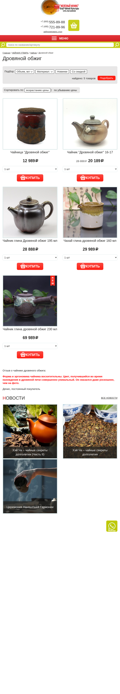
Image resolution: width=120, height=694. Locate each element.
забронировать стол (52, 31)
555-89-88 (53, 22)
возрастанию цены (37, 90)
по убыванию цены (65, 90)
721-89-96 (53, 27)
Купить (30, 177)
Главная (6, 53)
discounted (78, 72)
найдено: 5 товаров (84, 78)
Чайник (33, 53)
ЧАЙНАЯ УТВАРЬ (20, 53)
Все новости (109, 398)
